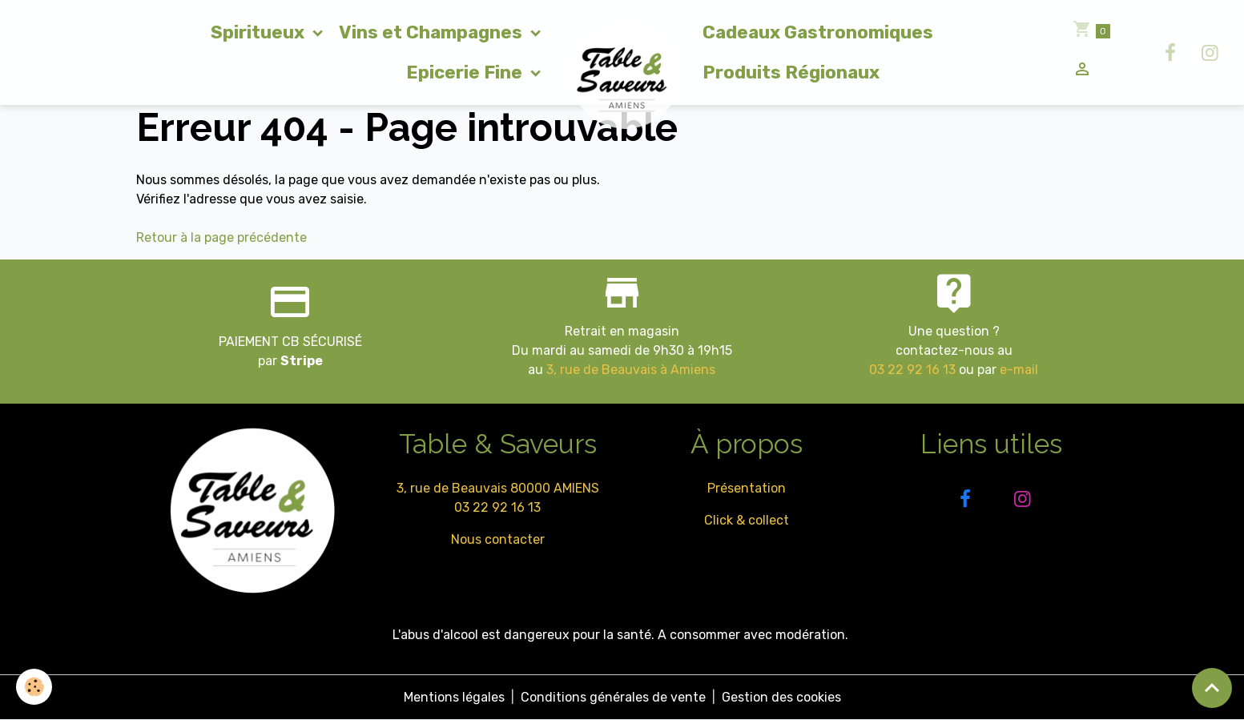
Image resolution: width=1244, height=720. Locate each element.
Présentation (746, 488)
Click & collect (746, 520)
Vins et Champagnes (432, 32)
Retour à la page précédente (221, 237)
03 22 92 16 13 (912, 369)
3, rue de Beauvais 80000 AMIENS (498, 488)
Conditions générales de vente (613, 697)
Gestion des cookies (781, 697)
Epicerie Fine (466, 72)
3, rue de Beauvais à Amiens (630, 369)
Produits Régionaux (791, 72)
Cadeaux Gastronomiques (818, 32)
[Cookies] (34, 687)
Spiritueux (259, 32)
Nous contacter (498, 539)
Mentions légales (454, 697)
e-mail (1019, 369)
